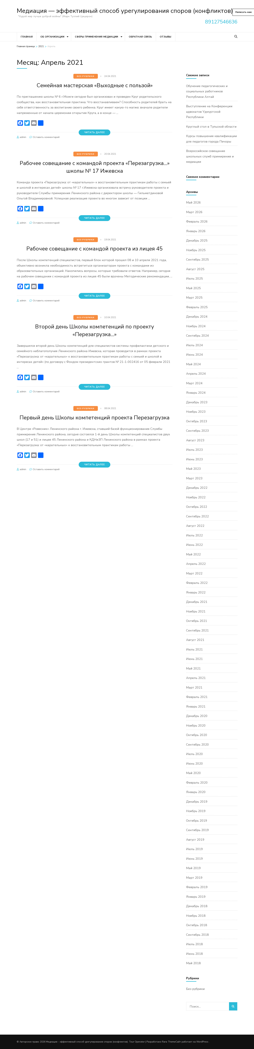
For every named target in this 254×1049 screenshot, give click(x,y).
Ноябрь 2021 (196, 611)
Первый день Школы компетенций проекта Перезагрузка (94, 429)
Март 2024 (194, 383)
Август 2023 (195, 440)
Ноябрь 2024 (196, 326)
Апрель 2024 (196, 374)
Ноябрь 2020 (196, 725)
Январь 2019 (196, 897)
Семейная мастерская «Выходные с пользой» (94, 85)
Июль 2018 (194, 944)
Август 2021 (195, 640)
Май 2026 (193, 202)
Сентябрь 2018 (197, 935)
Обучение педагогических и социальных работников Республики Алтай (207, 91)
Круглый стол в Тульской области (211, 127)
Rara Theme (168, 1041)
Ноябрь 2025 (196, 250)
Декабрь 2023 (196, 402)
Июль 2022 (194, 535)
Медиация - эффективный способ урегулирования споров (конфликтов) (87, 1041)
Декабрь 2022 (196, 488)
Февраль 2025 (197, 307)
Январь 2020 (196, 792)
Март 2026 (194, 212)
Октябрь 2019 (196, 821)
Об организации (52, 36)
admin (23, 137)
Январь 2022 (196, 592)
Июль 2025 (194, 279)
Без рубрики (85, 76)
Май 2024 (193, 364)
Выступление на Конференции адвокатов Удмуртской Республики (209, 111)
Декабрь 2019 (196, 802)
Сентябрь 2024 (197, 336)
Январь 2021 (196, 706)
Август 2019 (195, 840)
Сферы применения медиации (96, 36)
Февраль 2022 (197, 583)
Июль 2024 (194, 345)
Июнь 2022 (194, 545)
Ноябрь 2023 (196, 412)
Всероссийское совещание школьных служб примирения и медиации (210, 156)
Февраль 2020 (197, 783)
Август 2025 (195, 269)
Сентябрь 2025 (197, 259)
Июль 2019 (194, 849)
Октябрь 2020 (196, 735)
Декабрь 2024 (196, 317)
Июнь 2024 (194, 355)
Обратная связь (140, 36)
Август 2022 (195, 526)
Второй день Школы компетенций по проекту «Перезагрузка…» (94, 338)
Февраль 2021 (197, 697)
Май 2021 (193, 668)
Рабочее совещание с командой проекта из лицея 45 (94, 252)
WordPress (202, 1041)
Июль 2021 (194, 649)
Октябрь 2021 (196, 621)
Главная (27, 36)
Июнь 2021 (194, 659)
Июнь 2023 (194, 459)
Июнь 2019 (194, 859)
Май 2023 (193, 469)
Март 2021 (194, 687)
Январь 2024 (196, 393)
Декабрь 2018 (196, 906)
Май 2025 (193, 288)
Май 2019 (193, 868)
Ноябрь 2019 (196, 811)
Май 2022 (193, 554)
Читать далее (94, 132)
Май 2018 (193, 963)
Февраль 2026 (197, 221)
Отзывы (165, 36)
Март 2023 (194, 478)
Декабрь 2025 (196, 240)
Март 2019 (194, 878)
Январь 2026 (196, 231)
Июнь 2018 (194, 954)
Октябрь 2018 (196, 925)
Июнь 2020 (194, 764)
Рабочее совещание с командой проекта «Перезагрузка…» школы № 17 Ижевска (94, 167)
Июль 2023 (194, 450)
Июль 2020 (194, 754)
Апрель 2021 (196, 678)
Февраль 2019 (197, 887)
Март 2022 (194, 573)
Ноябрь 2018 (196, 916)
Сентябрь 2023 (197, 431)
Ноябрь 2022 (196, 497)
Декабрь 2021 (196, 602)
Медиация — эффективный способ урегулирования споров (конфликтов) (125, 11)
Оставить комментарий (46, 137)
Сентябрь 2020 (197, 745)
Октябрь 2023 (196, 421)
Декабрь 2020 (196, 716)
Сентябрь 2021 (197, 630)
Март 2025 (194, 298)
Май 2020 (193, 773)
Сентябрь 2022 (197, 516)
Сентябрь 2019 (197, 830)
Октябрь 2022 (196, 507)
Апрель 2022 (196, 564)
